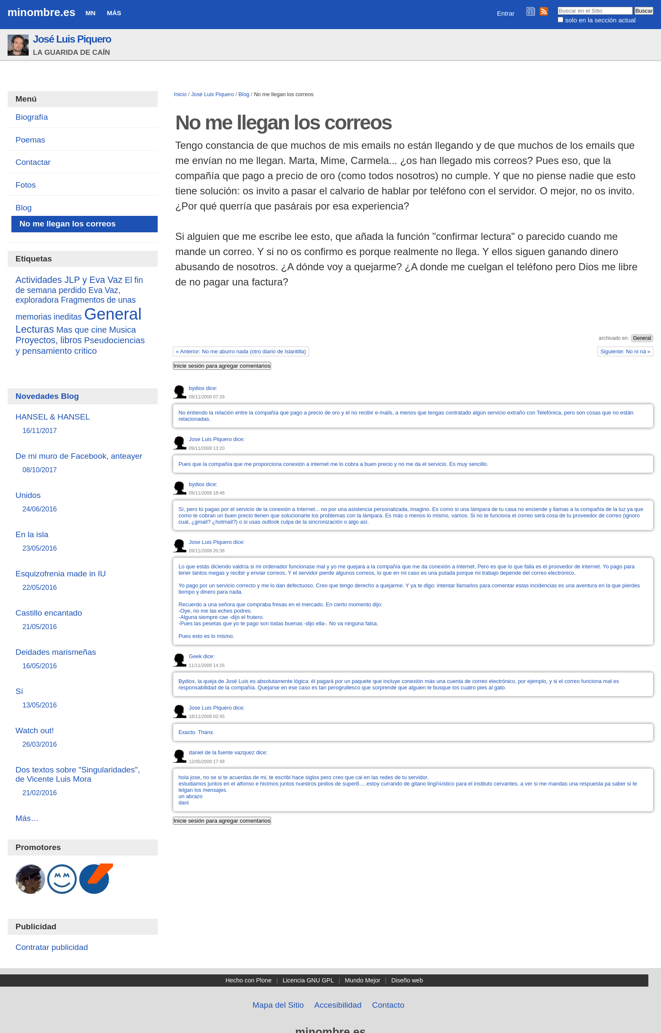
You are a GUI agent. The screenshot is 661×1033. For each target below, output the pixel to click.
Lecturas (35, 329)
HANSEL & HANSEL (83, 424)
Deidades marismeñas (83, 659)
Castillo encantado (83, 620)
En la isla (83, 541)
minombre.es (41, 12)
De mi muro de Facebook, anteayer (83, 463)
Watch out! (83, 737)
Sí (83, 698)
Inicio (180, 94)
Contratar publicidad (52, 947)
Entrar (506, 13)
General (642, 338)
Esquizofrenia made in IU (83, 580)
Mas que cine (81, 329)
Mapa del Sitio (278, 1005)
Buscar (557, 6)
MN (91, 12)
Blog (244, 94)
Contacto (388, 1005)
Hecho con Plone (249, 980)
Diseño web (407, 980)
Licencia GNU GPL (308, 980)
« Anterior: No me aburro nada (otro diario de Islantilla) (241, 351)
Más (114, 12)
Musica (122, 329)
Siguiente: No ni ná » (625, 351)
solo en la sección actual (600, 20)
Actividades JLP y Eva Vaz (69, 280)
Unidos (83, 502)
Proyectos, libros (49, 340)
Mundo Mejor (362, 980)
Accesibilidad (338, 1005)
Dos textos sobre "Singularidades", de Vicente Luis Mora (83, 781)
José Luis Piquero (72, 39)
